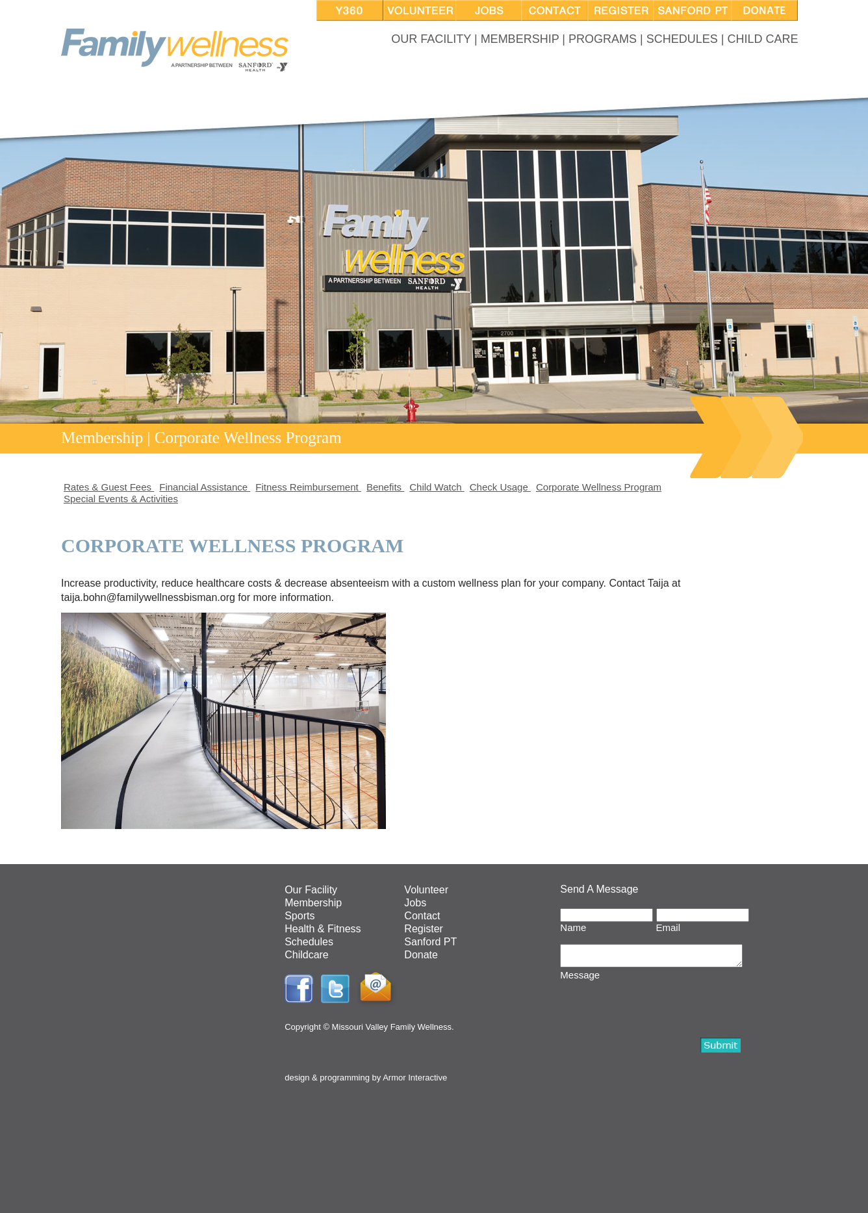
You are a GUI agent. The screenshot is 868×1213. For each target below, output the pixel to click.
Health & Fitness (323, 928)
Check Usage (500, 486)
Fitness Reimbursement (308, 486)
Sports (299, 915)
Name (573, 927)
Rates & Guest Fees (109, 486)
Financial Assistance (204, 486)
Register (423, 928)
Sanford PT (430, 941)
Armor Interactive (415, 1077)
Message (580, 978)
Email (668, 927)
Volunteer (426, 889)
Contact (422, 915)
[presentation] (659, 1009)
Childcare (307, 954)
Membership (313, 902)
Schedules (309, 941)
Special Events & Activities (121, 498)
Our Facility (311, 889)
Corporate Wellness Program (598, 486)
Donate (421, 954)
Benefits (385, 486)
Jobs (415, 902)
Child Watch (436, 486)
